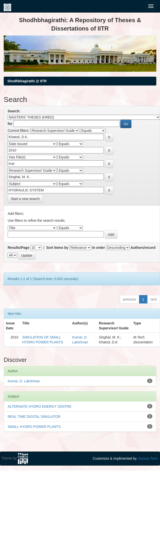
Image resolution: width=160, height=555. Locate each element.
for (10, 124)
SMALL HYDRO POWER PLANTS (34, 427)
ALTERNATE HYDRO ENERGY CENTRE (39, 406)
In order (98, 248)
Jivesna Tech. (148, 458)
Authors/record (142, 248)
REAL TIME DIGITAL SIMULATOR (34, 417)
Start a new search (25, 199)
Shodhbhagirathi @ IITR (27, 81)
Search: (14, 111)
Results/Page (18, 248)
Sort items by (57, 248)
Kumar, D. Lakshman (24, 381)
